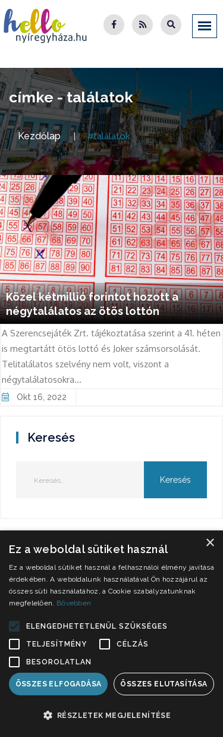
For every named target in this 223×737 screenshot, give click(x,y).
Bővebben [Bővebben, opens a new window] (73, 603)
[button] (14, 626)
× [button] (209, 543)
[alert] (111, 633)
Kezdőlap (39, 136)
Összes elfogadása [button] (58, 684)
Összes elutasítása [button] (163, 684)
